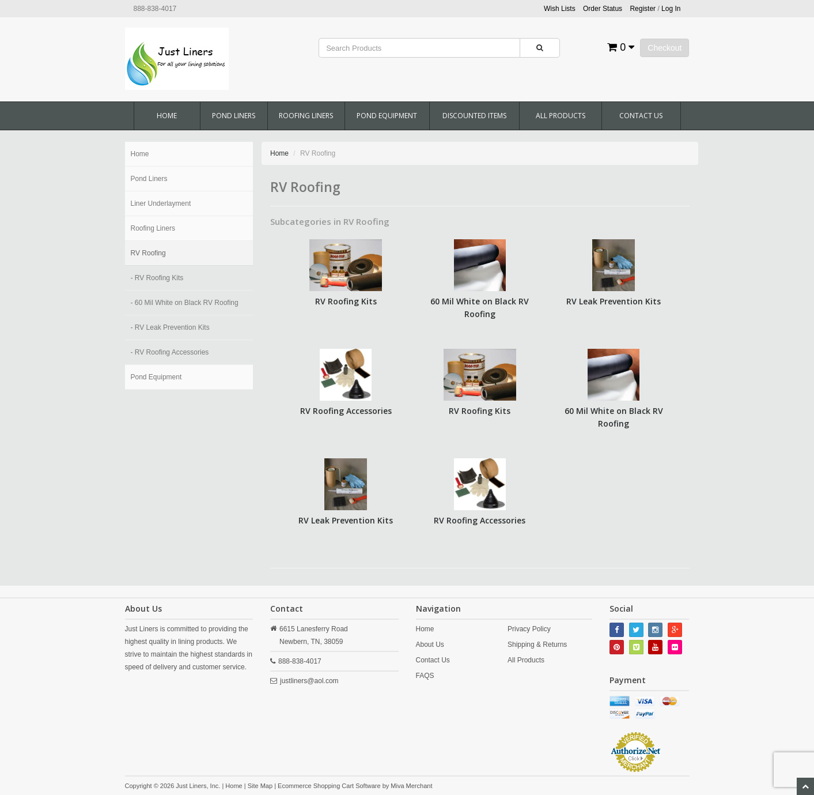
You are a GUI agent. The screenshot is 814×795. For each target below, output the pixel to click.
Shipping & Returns (537, 644)
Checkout (665, 47)
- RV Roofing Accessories (170, 352)
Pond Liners (233, 115)
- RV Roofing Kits (157, 278)
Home (167, 115)
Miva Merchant (411, 785)
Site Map (260, 785)
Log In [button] (670, 9)
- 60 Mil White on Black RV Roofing (184, 303)
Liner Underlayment (161, 203)
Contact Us (640, 115)
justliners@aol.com (309, 681)
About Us (430, 644)
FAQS (425, 676)
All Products (560, 115)
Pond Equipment (387, 115)
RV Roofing (148, 253)
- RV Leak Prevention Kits (170, 327)
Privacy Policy (529, 629)
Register (643, 9)
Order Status (602, 9)
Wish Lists (560, 9)
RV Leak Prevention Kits (613, 301)
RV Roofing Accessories (346, 410)
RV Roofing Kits (346, 301)
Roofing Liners (306, 115)
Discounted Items (474, 115)
